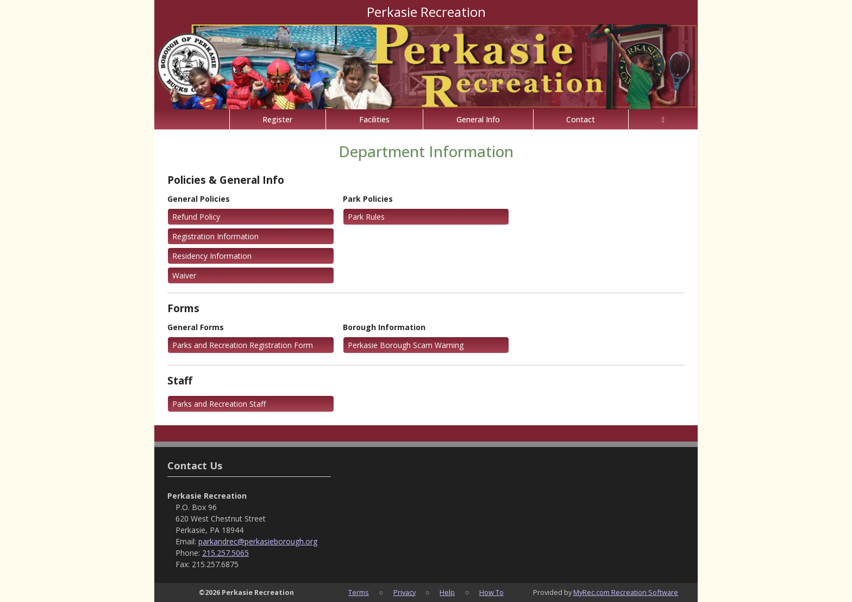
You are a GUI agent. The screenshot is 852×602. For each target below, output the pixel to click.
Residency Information (212, 256)
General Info (478, 119)
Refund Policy (196, 217)
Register (277, 119)
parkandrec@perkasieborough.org (257, 541)
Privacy (404, 592)
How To (491, 592)
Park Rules (366, 217)
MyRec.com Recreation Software (625, 592)
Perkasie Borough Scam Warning (405, 345)
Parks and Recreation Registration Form (242, 345)
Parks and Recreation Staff (219, 404)
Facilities (374, 119)
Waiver (184, 275)
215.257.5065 (225, 553)
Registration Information (215, 236)
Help (447, 592)
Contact (580, 119)
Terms (358, 592)
